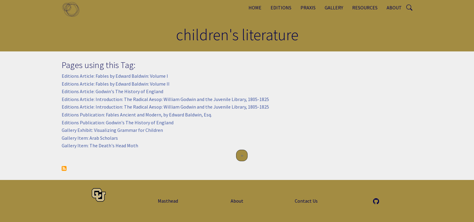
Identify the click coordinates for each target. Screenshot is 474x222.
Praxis (308, 8)
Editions (281, 8)
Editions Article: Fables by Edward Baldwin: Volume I (115, 76)
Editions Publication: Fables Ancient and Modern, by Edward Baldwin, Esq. (137, 115)
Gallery (334, 8)
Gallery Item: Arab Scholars (90, 138)
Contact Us (306, 201)
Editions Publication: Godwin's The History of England (118, 122)
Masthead (168, 201)
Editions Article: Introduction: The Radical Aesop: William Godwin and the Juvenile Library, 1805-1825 (165, 99)
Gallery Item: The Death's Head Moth (100, 145)
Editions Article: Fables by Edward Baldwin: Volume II (116, 84)
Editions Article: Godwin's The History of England (112, 91)
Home (254, 8)
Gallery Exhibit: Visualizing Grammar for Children (112, 130)
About (394, 8)
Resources (365, 8)
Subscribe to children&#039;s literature (64, 168)
